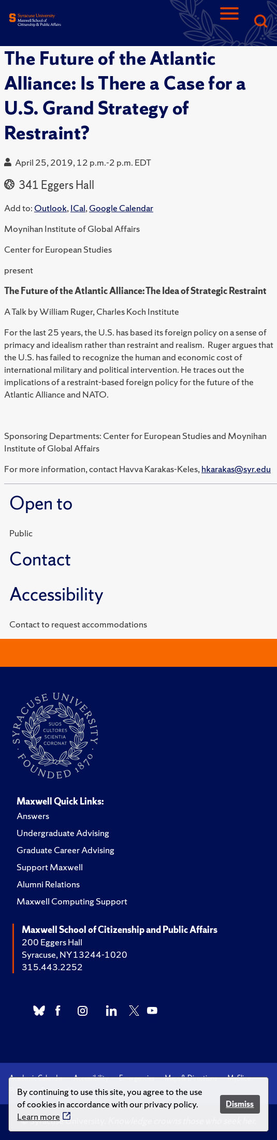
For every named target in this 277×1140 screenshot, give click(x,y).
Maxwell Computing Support (72, 901)
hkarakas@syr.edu (236, 469)
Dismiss (240, 1104)
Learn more (38, 1116)
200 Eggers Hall (52, 942)
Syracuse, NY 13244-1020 (74, 954)
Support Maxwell (50, 867)
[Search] (260, 22)
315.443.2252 (52, 967)
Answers (33, 816)
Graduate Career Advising (65, 850)
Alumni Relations (48, 884)
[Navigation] (229, 22)
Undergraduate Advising (63, 833)
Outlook (50, 208)
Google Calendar (121, 208)
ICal (77, 208)
